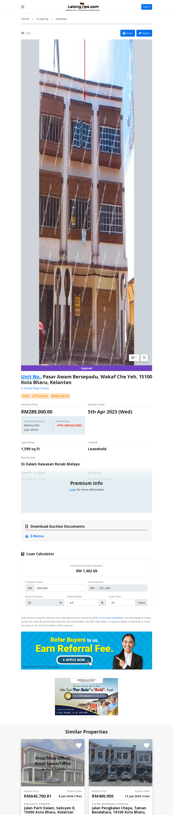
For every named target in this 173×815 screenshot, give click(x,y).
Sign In (146, 6)
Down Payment (34, 596)
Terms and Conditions (111, 617)
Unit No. (30, 376)
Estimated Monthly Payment (86, 565)
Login (72, 489)
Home (25, 19)
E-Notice (34, 536)
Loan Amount (95, 582)
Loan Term (115, 596)
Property (42, 19)
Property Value (34, 582)
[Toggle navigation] (22, 6)
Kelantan (61, 19)
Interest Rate (74, 596)
